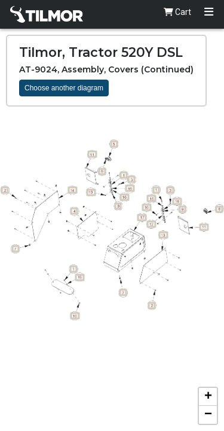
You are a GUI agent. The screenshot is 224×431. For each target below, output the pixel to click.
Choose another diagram (63, 88)
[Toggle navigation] (209, 12)
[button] (208, 397)
